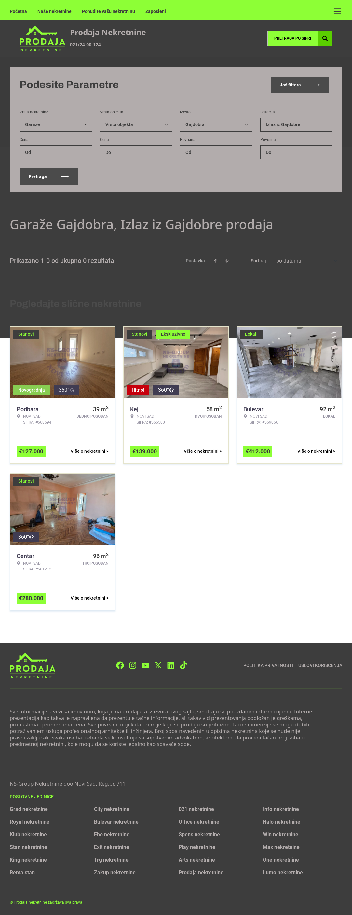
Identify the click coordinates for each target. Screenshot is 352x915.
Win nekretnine (280, 834)
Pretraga (49, 176)
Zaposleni (155, 11)
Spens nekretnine (199, 834)
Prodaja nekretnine (201, 872)
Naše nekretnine (54, 11)
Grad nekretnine (29, 809)
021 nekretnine (196, 809)
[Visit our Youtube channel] (145, 665)
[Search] (325, 38)
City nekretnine (111, 809)
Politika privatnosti (268, 665)
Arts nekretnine (197, 860)
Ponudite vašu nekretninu (108, 11)
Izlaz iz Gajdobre (283, 124)
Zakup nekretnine (115, 872)
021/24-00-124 (85, 44)
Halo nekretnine (281, 822)
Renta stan (22, 872)
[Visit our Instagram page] (133, 665)
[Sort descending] (227, 261)
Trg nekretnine (111, 860)
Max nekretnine (281, 847)
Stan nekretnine (28, 847)
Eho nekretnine (111, 834)
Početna (18, 11)
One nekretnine (281, 860)
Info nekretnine (281, 809)
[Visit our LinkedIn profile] (171, 665)
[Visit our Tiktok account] (183, 665)
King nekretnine (28, 860)
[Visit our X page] (158, 665)
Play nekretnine (197, 847)
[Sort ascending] (216, 261)
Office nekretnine (199, 822)
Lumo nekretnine (283, 872)
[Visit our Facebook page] (120, 665)
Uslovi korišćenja (320, 665)
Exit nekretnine (111, 847)
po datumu (288, 261)
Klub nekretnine (28, 834)
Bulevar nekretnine (116, 822)
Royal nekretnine (29, 822)
